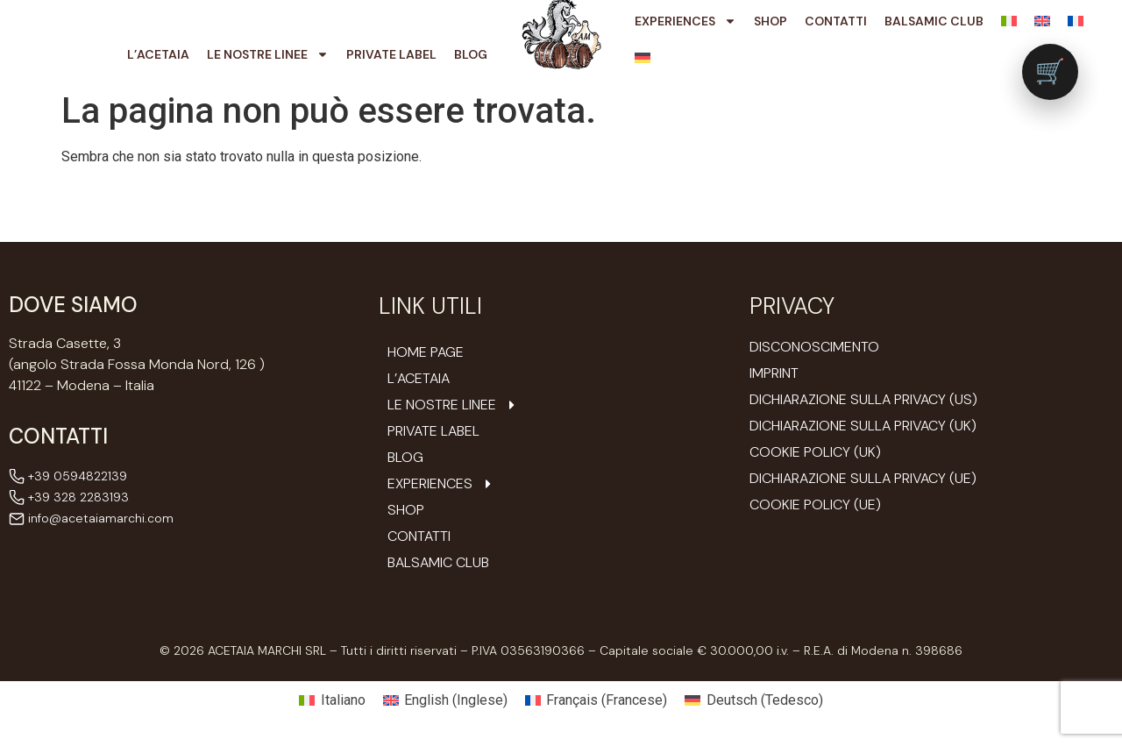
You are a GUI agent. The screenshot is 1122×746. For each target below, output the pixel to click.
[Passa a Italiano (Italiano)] (331, 700)
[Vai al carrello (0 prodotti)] (1050, 72)
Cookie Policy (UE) (815, 504)
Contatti (836, 21)
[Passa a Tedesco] (642, 58)
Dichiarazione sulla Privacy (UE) (862, 478)
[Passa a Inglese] (1042, 21)
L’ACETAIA (158, 54)
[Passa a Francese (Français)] (596, 700)
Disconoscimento (814, 346)
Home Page (425, 352)
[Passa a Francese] (1075, 21)
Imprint (774, 373)
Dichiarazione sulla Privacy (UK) (862, 425)
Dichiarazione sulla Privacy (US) (863, 399)
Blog (470, 54)
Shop (770, 21)
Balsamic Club (934, 21)
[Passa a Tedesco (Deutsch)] (753, 700)
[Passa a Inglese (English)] (445, 700)
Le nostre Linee (268, 54)
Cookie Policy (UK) (815, 452)
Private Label (391, 54)
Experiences (685, 21)
